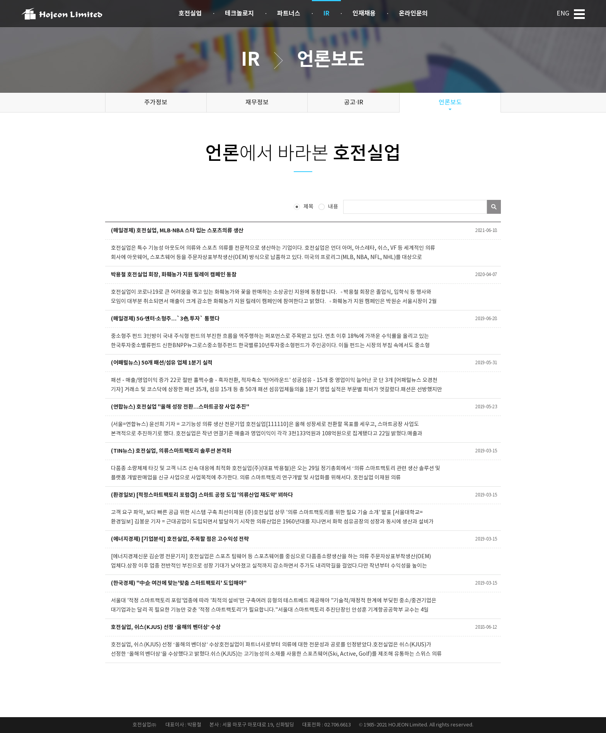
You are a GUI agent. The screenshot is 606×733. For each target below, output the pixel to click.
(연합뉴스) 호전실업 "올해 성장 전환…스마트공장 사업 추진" (180, 407)
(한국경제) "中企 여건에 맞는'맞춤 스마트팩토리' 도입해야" (179, 583)
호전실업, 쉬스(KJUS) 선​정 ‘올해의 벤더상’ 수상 (166, 627)
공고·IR (353, 102)
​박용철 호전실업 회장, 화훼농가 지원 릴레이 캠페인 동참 (174, 274)
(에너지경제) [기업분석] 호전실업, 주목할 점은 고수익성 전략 (180, 539)
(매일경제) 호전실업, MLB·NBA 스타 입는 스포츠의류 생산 (177, 230)
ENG (563, 13)
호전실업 (190, 13)
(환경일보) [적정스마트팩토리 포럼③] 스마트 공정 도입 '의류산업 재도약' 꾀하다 (202, 495)
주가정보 (155, 102)
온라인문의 (413, 13)
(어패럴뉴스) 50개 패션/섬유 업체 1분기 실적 (162, 363)
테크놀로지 (239, 13)
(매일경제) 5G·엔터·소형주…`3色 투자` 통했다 (165, 318)
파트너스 (288, 13)
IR (326, 13)
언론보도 (450, 102)
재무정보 (257, 102)
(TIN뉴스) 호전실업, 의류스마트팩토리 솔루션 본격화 (171, 451)
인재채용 (364, 13)
